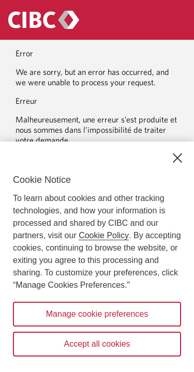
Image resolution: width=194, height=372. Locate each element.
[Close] (177, 158)
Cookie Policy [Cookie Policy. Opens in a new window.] (104, 235)
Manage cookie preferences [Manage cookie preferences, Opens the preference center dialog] (97, 313)
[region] (97, 257)
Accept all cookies (97, 343)
